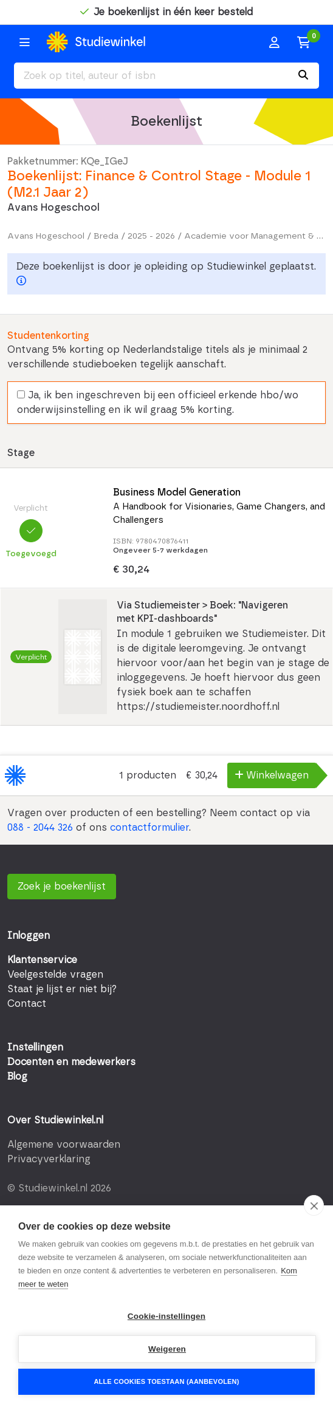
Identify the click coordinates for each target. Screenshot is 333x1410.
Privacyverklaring (49, 1159)
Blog (17, 1076)
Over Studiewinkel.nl (55, 1120)
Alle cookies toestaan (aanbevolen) (166, 1381)
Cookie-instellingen (166, 1316)
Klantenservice (42, 960)
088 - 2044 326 (40, 828)
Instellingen (35, 1047)
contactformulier (149, 828)
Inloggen (28, 936)
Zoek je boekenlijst (62, 886)
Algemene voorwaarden (63, 1144)
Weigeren (167, 1349)
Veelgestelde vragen (55, 974)
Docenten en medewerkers (71, 1062)
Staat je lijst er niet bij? (62, 989)
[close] (314, 1205)
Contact (26, 1004)
